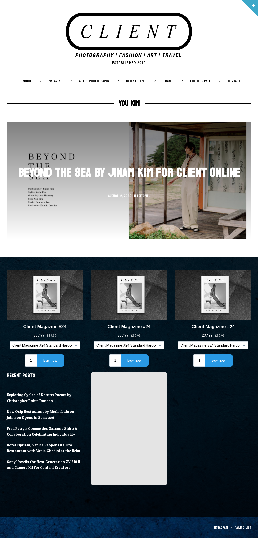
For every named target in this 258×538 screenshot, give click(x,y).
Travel (168, 81)
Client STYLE (136, 81)
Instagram (220, 527)
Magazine (55, 81)
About (27, 81)
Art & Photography (94, 81)
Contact (234, 81)
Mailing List (242, 527)
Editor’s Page (200, 81)
